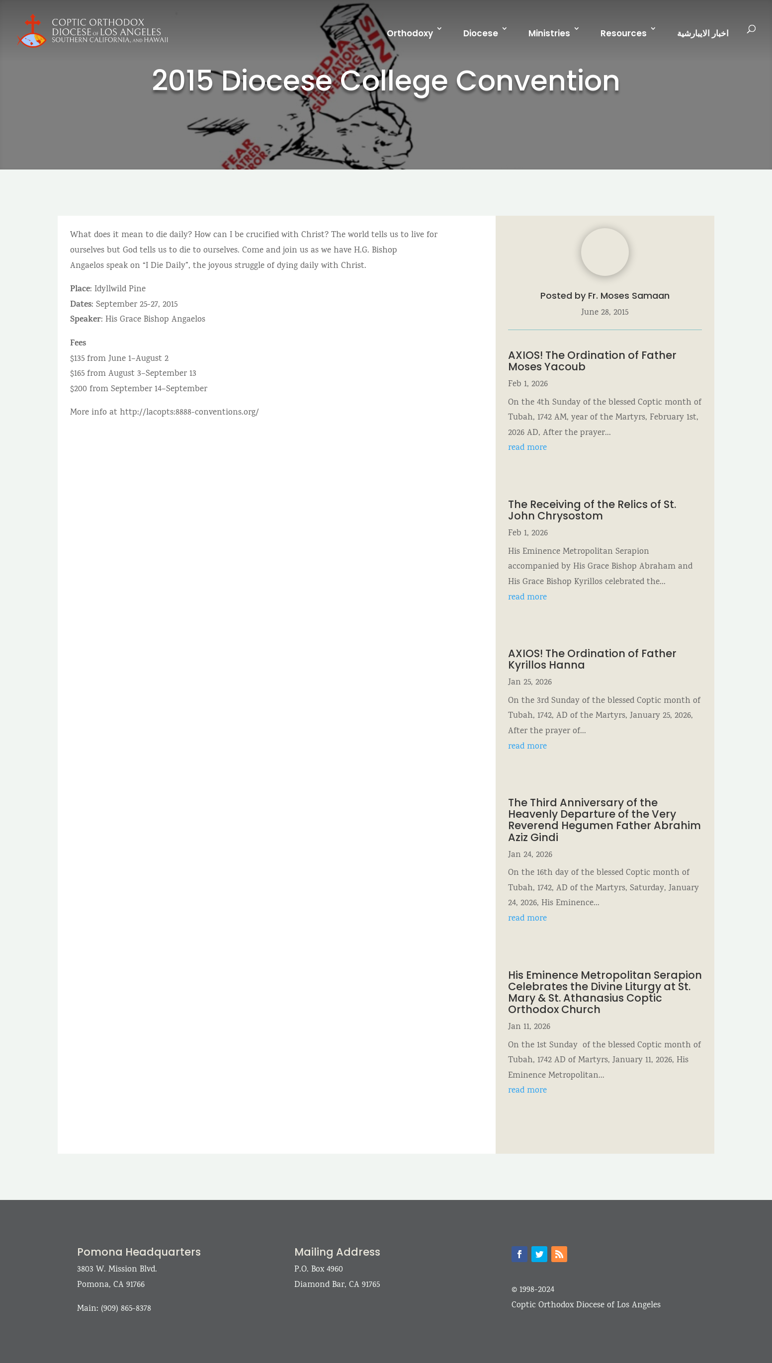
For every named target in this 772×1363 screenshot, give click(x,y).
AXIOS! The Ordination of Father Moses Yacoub (592, 361)
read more (527, 448)
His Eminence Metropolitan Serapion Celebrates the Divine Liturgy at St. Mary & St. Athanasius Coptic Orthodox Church (605, 992)
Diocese (480, 33)
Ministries (549, 33)
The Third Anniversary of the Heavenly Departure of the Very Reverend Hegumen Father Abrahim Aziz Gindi (604, 819)
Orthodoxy (410, 33)
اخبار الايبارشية (703, 33)
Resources (623, 33)
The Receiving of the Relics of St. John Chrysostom (592, 510)
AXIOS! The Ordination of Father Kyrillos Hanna (592, 659)
